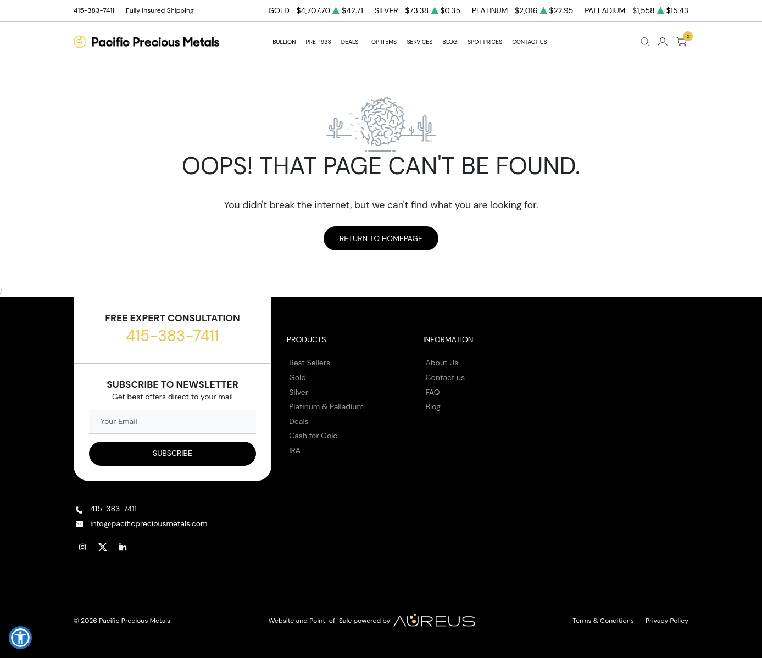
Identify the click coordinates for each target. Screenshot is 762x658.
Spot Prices (485, 42)
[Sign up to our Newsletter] (172, 454)
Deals (298, 421)
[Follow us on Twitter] (103, 547)
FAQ (433, 392)
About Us (442, 362)
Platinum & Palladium (326, 406)
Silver (298, 392)
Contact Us (529, 42)
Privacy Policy (667, 620)
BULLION (284, 42)
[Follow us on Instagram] (82, 547)
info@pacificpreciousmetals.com (148, 523)
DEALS (349, 42)
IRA (295, 450)
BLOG (450, 42)
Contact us (445, 377)
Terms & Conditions (603, 620)
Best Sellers (309, 362)
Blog (433, 406)
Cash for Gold (313, 435)
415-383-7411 (172, 336)
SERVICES (419, 42)
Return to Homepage (381, 238)
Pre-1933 (318, 42)
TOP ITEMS (382, 42)
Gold (297, 377)
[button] (20, 637)
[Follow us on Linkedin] (123, 547)
